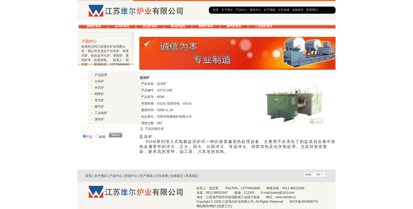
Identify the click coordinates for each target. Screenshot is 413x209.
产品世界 (101, 75)
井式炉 (99, 87)
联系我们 (312, 9)
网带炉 (99, 94)
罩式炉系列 (178, 26)
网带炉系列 (206, 26)
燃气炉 (99, 106)
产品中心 (241, 9)
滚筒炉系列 (94, 26)
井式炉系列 (150, 26)
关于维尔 (227, 9)
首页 (216, 9)
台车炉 (99, 81)
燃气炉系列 (234, 26)
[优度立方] (224, 206)
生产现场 (269, 9)
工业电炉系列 (263, 26)
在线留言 (298, 9)
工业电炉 (101, 113)
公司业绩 (283, 9)
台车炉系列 (122, 26)
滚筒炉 (99, 119)
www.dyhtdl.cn (286, 197)
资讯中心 (255, 9)
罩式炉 (99, 100)
